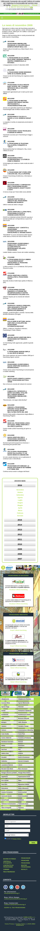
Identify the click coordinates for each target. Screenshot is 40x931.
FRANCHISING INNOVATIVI (18, 614)
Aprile (20, 508)
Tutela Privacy (9, 924)
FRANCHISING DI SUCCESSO (18, 575)
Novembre (20, 490)
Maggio (20, 505)
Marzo (20, 510)
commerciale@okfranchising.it (15, 904)
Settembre (20, 495)
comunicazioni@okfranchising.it (15, 899)
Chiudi (34, 5)
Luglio (20, 500)
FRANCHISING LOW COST (18, 653)
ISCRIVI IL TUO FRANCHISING (14, 907)
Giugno (20, 503)
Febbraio (20, 513)
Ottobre (20, 492)
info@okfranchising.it (12, 893)
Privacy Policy (16, 838)
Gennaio (20, 516)
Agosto (20, 497)
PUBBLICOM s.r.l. (29, 917)
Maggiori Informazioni (20, 5)
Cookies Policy (21, 924)
